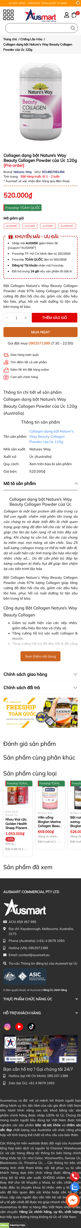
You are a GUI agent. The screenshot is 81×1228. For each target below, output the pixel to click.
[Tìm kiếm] (73, 28)
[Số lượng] (16, 318)
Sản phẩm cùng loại (30, 773)
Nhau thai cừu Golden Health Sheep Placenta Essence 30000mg (17, 827)
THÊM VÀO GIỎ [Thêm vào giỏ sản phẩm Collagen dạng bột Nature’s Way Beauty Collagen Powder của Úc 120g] (54, 317)
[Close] (78, 3)
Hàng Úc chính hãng (55, 990)
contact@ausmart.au (34, 955)
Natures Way (23, 172)
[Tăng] (26, 318)
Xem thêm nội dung (40, 656)
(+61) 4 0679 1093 (51, 941)
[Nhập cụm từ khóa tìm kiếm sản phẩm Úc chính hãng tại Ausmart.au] (41, 28)
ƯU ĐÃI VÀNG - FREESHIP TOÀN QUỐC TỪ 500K (38, 3)
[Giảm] (7, 318)
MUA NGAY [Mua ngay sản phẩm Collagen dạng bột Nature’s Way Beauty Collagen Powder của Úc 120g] (40, 332)
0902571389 (39, 343)
